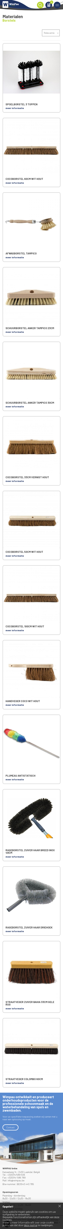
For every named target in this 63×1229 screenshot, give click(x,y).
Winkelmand (51, 3)
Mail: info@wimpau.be (13, 1180)
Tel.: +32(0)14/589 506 (14, 1174)
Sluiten (59, 1206)
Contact (10, 1127)
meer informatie (15, 108)
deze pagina (30, 1225)
